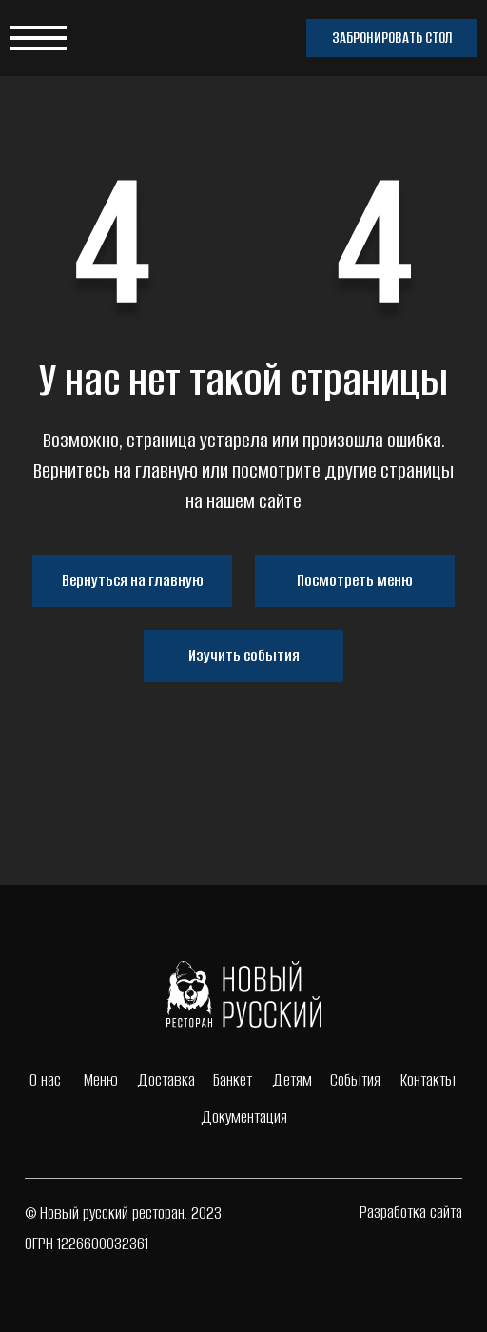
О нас (45, 1079)
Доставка (166, 1079)
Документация (244, 1117)
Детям (292, 1079)
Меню (101, 1079)
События (355, 1079)
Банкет (232, 1079)
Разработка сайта (411, 1212)
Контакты (428, 1079)
